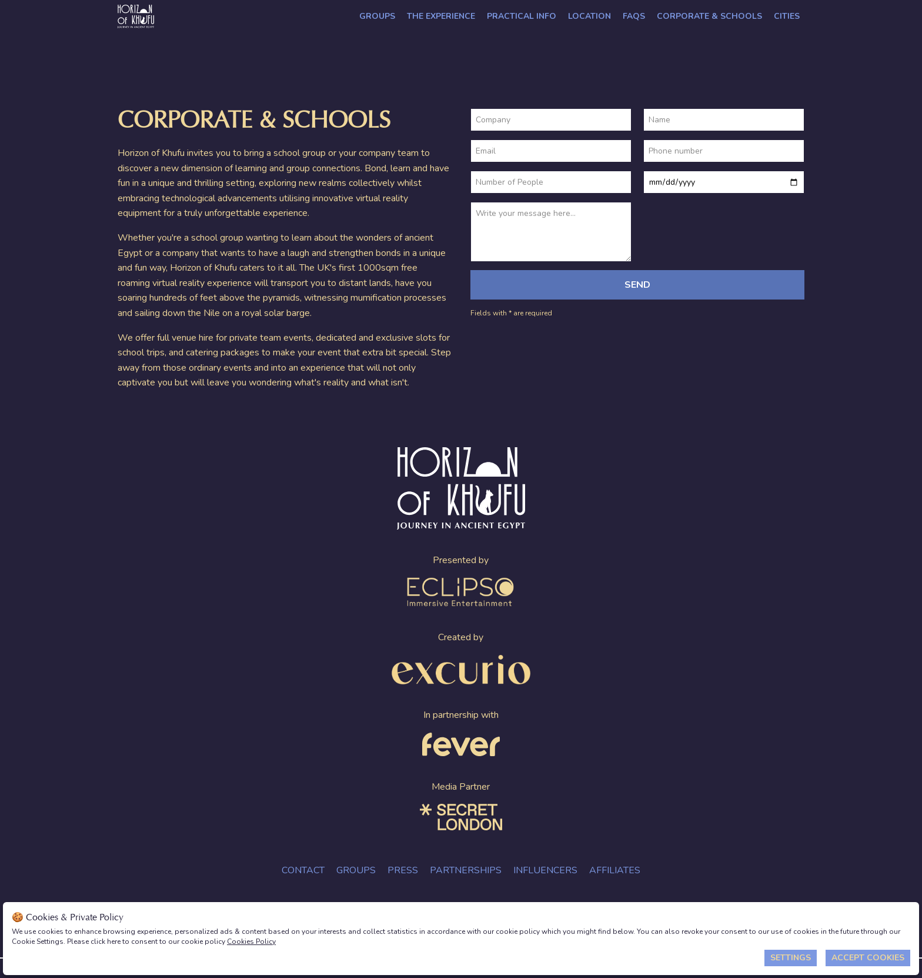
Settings (790, 957)
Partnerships (466, 870)
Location (589, 16)
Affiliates (614, 870)
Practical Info (521, 16)
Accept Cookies (867, 957)
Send (637, 284)
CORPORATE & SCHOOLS (709, 16)
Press (402, 870)
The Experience (441, 16)
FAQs (634, 16)
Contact (303, 870)
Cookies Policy (251, 941)
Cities (787, 16)
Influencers (545, 870)
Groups (377, 16)
